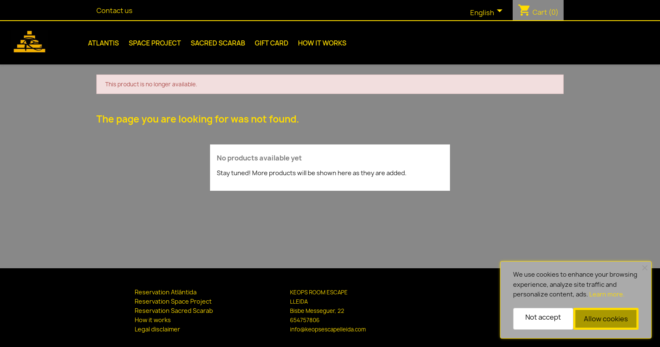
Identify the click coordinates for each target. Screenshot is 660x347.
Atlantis (103, 43)
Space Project (155, 43)
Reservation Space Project (173, 301)
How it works (322, 43)
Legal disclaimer (157, 329)
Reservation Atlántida (166, 292)
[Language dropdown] (488, 13)
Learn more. (607, 294)
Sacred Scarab (218, 43)
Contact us (114, 10)
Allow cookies (606, 318)
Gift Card (271, 43)
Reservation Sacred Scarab (174, 311)
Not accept (543, 317)
